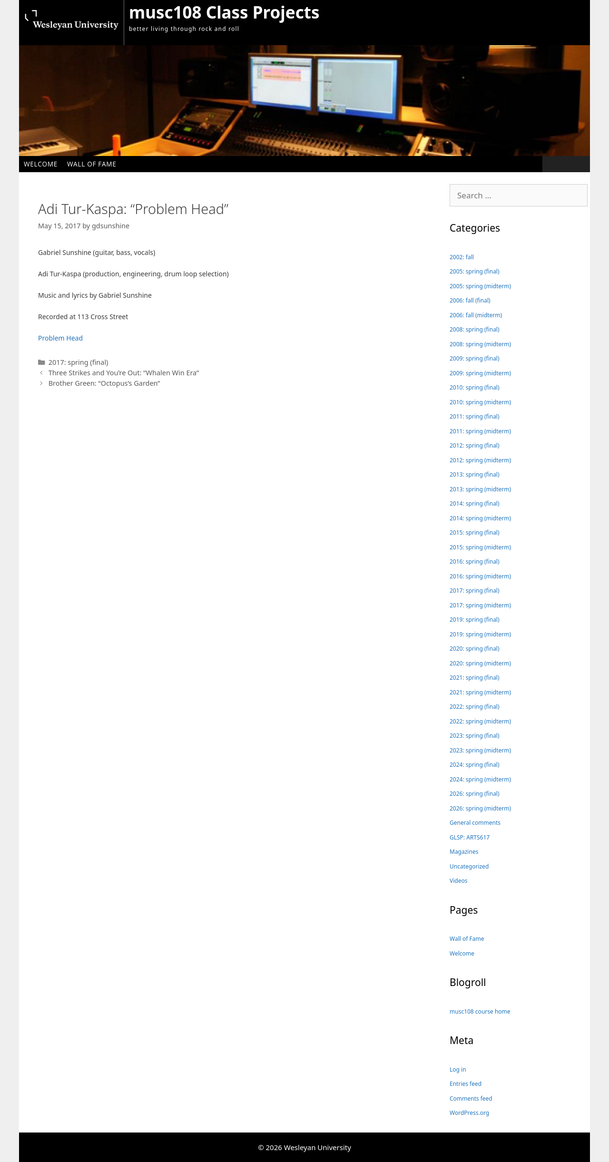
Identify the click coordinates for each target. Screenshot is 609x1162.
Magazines (464, 852)
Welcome (41, 163)
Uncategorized (469, 866)
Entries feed (465, 1084)
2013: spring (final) (475, 474)
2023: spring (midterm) (480, 750)
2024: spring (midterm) (480, 779)
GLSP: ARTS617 (470, 837)
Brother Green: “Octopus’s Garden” (104, 383)
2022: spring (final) (475, 707)
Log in (458, 1069)
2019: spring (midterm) (480, 634)
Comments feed (471, 1098)
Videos (458, 881)
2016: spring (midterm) (480, 576)
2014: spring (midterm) (480, 518)
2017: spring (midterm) (480, 605)
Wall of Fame (92, 163)
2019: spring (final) (475, 619)
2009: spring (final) (475, 358)
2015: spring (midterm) (480, 547)
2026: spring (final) (475, 794)
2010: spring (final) (475, 387)
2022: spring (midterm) (480, 721)
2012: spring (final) (475, 445)
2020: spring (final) (475, 648)
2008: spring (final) (475, 329)
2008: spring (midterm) (480, 344)
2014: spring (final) (475, 503)
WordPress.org (469, 1113)
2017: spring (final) (78, 362)
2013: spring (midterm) (480, 489)
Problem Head (60, 337)
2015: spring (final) (475, 532)
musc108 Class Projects (224, 12)
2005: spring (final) (475, 271)
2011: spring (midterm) (480, 431)
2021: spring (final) (475, 678)
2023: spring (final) (475, 736)
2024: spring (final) (475, 765)
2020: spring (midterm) (480, 663)
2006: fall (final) (470, 300)
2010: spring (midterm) (480, 402)
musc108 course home (480, 1011)
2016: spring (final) (475, 561)
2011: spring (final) (475, 416)
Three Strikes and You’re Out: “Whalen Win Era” (124, 372)
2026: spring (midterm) (480, 808)
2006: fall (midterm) (476, 315)
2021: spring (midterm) (480, 692)
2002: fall (462, 257)
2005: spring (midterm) (480, 286)
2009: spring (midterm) (480, 373)
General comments (475, 823)
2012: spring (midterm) (480, 460)
